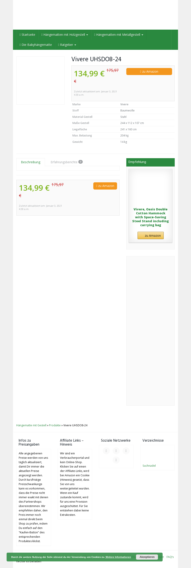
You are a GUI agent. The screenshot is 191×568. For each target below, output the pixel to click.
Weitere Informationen (118, 557)
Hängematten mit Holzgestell (64, 34)
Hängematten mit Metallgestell (118, 34)
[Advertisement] (150, 333)
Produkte (55, 425)
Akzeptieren (147, 557)
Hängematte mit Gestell (31, 425)
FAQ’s (170, 557)
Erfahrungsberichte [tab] (67, 162)
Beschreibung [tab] (30, 162)
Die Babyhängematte (36, 45)
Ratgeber (67, 45)
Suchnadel (149, 466)
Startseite (27, 34)
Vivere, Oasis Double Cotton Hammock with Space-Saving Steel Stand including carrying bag (150, 217)
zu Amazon (149, 71)
